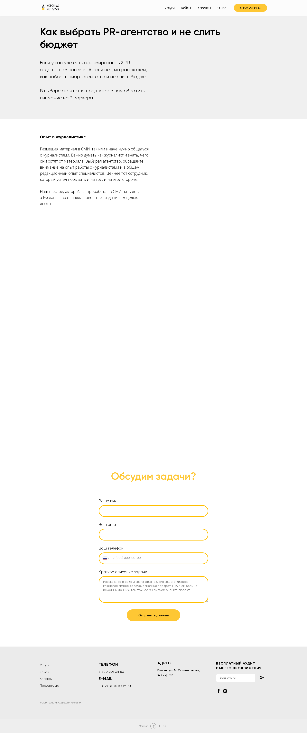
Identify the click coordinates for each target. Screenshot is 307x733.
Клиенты (204, 8)
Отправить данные (154, 615)
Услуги (169, 8)
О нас (222, 8)
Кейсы (186, 8)
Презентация (50, 685)
